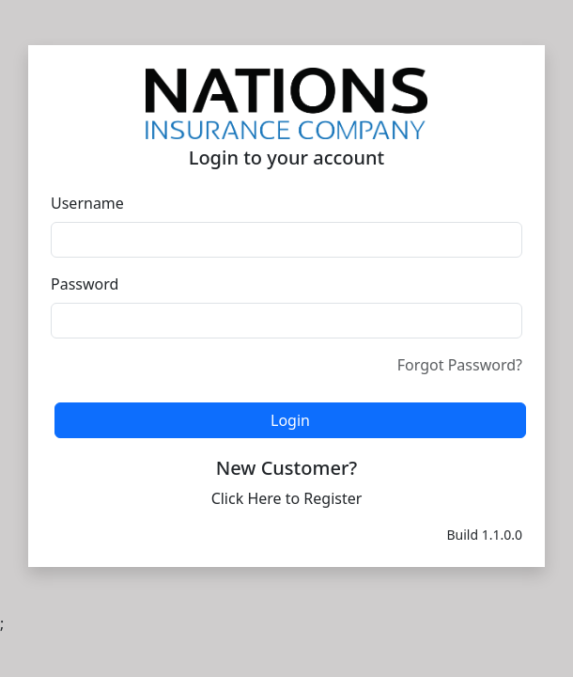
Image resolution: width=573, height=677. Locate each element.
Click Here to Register (287, 498)
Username (87, 203)
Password (84, 284)
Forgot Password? (459, 364)
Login (290, 420)
